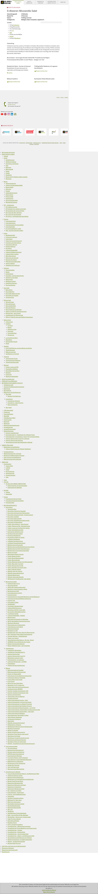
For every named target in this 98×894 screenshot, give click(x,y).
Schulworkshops (8, 492)
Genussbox (11, 836)
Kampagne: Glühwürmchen (15, 572)
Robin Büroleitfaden (13, 861)
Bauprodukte (9, 227)
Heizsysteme (9, 235)
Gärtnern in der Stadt (12, 318)
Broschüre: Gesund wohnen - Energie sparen (20, 555)
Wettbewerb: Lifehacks (14, 765)
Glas (7, 206)
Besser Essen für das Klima (15, 821)
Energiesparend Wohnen (15, 796)
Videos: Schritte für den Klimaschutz (16, 351)
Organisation (7, 504)
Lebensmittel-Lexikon (12, 294)
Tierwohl (6, 397)
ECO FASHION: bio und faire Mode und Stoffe (19, 388)
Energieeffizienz (8, 454)
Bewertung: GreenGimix (14, 827)
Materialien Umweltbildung (11, 487)
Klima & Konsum (10, 344)
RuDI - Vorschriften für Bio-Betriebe (18, 855)
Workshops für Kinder (14, 776)
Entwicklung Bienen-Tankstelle (16, 718)
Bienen (10, 367)
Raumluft (6, 462)
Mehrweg (8, 207)
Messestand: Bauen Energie (15, 594)
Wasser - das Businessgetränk (16, 881)
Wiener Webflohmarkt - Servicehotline (19, 686)
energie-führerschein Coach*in (16, 696)
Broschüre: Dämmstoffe (15, 559)
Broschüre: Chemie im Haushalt (17, 551)
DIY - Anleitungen (9, 245)
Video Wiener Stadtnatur (15, 757)
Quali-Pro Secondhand (14, 859)
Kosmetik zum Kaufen (12, 335)
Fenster (8, 231)
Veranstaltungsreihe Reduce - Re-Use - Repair (21, 680)
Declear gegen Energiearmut (16, 792)
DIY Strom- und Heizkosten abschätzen (17, 256)
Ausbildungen (10, 688)
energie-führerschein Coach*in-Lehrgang (17, 479)
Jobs (64, 183)
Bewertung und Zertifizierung (12, 432)
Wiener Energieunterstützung (16, 684)
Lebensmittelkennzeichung (13, 292)
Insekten (8, 364)
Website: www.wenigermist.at (16, 763)
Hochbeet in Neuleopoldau (15, 646)
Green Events (7, 460)
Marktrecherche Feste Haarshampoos (19, 589)
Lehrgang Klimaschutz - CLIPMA (17, 702)
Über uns (63, 2)
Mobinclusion (11, 657)
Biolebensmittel (10, 275)
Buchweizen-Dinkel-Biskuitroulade (44, 119)
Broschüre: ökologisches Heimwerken (19, 553)
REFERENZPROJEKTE (10, 545)
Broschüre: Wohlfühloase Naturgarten (18, 560)
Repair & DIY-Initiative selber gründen (16, 217)
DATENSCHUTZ (37, 183)
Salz (10, 32)
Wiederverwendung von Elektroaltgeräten (20, 880)
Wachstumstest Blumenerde (16, 809)
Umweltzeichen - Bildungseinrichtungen (19, 866)
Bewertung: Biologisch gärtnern (17, 825)
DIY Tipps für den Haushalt (13, 255)
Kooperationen (10, 512)
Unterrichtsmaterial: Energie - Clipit (18, 740)
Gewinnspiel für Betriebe (15, 528)
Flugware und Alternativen (13, 283)
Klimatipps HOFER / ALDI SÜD (16, 650)
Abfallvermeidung (11, 202)
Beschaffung (7, 431)
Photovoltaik (9, 237)
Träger (7, 510)
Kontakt (36, 184)
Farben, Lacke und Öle (12, 407)
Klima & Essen (10, 342)
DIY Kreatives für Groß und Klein (15, 251)
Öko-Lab (10, 849)
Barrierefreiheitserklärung (50, 183)
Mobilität (6, 456)
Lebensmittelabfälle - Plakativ (16, 656)
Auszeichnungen (10, 515)
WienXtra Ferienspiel (14, 769)
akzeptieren (49, 888)
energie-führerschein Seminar (14, 480)
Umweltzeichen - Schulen (15, 870)
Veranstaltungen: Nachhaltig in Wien (18, 755)
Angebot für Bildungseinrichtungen (14, 427)
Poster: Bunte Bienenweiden (16, 598)
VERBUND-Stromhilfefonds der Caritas (19, 682)
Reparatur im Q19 (13, 671)
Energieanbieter (10, 267)
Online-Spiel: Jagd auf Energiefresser (18, 727)
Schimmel (9, 415)
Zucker (11, 36)
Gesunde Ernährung (11, 285)
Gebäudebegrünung (11, 233)
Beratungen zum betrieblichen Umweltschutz (21, 819)
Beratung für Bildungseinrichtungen (14, 496)
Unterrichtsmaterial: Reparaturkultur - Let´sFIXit (21, 748)
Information (9, 547)
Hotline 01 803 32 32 (14, 624)
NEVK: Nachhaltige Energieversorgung (19, 661)
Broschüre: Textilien (13, 557)
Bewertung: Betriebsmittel (15, 823)
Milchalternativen (11, 296)
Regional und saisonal (12, 298)
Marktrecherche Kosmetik (15, 585)
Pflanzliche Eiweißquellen (13, 302)
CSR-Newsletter (8, 450)
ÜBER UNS (5, 502)
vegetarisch (40, 19)
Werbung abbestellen (12, 416)
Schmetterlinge (12, 373)
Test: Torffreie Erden (13, 807)
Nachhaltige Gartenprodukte (16, 844)
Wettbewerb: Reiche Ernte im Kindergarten (20, 767)
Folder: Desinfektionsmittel (15, 570)
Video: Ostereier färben (14, 609)
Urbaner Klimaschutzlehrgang (16, 705)
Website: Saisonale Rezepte (16, 617)
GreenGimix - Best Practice (15, 443)
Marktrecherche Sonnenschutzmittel (18, 591)
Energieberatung (10, 263)
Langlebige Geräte (13, 654)
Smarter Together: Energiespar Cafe (18, 731)
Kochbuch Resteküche (14, 576)
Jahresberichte (10, 513)
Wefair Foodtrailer (13, 770)
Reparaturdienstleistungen (11, 465)
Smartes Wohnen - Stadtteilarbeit (17, 676)
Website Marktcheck (14, 615)
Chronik (6, 522)
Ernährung (7, 452)
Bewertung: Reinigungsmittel (16, 829)
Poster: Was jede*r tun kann (15, 604)
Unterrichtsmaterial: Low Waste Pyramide (20, 744)
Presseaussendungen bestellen (15, 541)
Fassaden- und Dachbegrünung (15, 316)
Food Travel (11, 721)
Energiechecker (12, 635)
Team (5, 520)
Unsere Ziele (9, 506)
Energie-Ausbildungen (12, 473)
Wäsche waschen (11, 392)
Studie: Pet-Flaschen (13, 805)
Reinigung (7, 463)
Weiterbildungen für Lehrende (12, 494)
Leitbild (8, 508)
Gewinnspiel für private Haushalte (17, 526)
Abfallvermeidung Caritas (15, 816)
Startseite (22, 183)
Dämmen (8, 229)
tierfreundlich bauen (11, 382)
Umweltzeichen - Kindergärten (16, 872)
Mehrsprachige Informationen (12, 499)
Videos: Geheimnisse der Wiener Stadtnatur (18, 489)
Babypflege (9, 330)
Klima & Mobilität (11, 346)
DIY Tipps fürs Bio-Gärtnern (14, 253)
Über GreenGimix (13, 445)
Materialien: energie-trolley (15, 698)
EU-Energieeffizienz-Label (13, 269)
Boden (7, 312)
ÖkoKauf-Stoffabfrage (14, 436)
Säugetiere (9, 380)
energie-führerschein (14, 694)
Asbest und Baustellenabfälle (14, 225)
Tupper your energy (13, 678)
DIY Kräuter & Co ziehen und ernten (16, 249)
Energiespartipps (11, 261)
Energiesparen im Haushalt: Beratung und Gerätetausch (24, 637)
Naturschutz (7, 360)
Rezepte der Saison (14, 7)
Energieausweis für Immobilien (15, 265)
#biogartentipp (10, 310)
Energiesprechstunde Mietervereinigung (19, 639)
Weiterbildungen (8, 471)
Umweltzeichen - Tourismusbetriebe (18, 874)
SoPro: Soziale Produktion (15, 865)
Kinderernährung (10, 287)
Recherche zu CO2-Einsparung (16, 803)
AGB (61, 183)
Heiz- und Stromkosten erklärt (14, 271)
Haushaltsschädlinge (12, 409)
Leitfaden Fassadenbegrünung (16, 583)
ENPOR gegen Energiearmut (16, 794)
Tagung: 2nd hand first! (14, 735)
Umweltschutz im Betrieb (13, 812)
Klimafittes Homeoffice (12, 411)
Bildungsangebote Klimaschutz (17, 712)
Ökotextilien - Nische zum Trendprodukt (19, 857)
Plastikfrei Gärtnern (11, 323)
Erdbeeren (16, 25)
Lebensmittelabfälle (11, 290)
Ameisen (10, 366)
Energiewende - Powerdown (16, 833)
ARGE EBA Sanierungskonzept (16, 627)
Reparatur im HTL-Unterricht (16, 725)
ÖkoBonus (11, 851)
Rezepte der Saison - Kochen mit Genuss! (19, 86)
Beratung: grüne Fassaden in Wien (17, 629)
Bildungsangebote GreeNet (15, 710)
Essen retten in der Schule (15, 720)
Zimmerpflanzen (10, 325)
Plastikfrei (9, 215)
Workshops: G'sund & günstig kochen (18, 778)
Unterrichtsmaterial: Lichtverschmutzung (19, 742)
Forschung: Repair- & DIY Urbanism (18, 798)
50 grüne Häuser (12, 788)
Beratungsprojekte (11, 622)
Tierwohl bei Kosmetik (12, 402)
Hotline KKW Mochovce (15, 648)
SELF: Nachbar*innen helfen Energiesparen (20, 674)
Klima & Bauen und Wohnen (14, 350)
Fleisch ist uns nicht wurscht (14, 281)
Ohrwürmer (11, 375)
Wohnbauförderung (11, 242)
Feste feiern (9, 279)
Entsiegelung (9, 314)
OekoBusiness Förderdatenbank (17, 853)
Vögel (7, 383)
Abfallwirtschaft (8, 425)
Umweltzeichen (8, 467)
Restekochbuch (12, 863)
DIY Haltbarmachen (11, 247)
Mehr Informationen (49, 892)
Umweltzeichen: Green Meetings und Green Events (22, 868)
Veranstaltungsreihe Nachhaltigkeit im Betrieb (19, 482)
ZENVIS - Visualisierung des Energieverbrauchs (21, 784)
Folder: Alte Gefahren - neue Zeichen (18, 564)
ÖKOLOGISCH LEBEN (8, 194)
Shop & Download (29, 2)
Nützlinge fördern (11, 321)
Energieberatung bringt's (15, 633)
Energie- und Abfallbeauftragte (17, 834)
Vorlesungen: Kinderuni (14, 759)
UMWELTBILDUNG (7, 485)
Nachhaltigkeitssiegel (14, 846)
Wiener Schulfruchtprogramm (16, 772)
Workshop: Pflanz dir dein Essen (17, 782)
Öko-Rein (8, 434)
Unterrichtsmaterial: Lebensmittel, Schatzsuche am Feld (24, 750)
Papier (7, 211)
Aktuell (6, 196)
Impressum (29, 183)
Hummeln (10, 371)
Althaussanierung (11, 223)
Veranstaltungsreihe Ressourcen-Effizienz (20, 878)
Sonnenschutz (10, 337)
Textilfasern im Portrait (12, 394)
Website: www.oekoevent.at (16, 613)
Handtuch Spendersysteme (15, 838)
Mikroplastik (9, 209)
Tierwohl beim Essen (12, 399)
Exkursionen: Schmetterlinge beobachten (19, 716)
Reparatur (9, 219)
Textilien (6, 386)
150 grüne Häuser (13, 625)
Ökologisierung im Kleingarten (16, 665)
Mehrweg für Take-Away (15, 840)
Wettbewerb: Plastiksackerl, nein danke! (19, 619)
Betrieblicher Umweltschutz (51, 2)
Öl (13, 30)
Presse (32, 184)
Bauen (5, 222)
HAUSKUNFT (11, 644)
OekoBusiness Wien (9, 458)
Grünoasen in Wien (13, 642)
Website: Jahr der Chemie (15, 611)
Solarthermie (9, 239)
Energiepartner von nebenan (16, 700)
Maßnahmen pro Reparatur (15, 801)
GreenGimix (9, 439)
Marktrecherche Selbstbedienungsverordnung (21, 587)
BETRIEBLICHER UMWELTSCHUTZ (12, 423)
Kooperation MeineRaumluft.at (16, 652)
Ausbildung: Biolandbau (14, 690)
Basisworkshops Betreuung (15, 817)
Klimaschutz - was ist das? (13, 353)
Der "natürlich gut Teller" (15, 831)
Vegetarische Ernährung (13, 305)
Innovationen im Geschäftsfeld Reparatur (19, 800)
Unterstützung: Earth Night (15, 667)
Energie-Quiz (11, 640)
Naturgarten (9, 319)
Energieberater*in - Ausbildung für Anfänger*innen (20, 475)
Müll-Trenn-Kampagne (14, 842)
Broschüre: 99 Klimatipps (15, 562)
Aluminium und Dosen (12, 204)
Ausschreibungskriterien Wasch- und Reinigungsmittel (23, 814)
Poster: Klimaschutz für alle (15, 606)
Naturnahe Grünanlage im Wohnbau (18, 659)
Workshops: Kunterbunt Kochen (17, 780)
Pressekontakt (10, 543)
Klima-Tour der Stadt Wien (15, 723)
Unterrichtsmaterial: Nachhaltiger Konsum (20, 746)
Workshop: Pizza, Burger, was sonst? (18, 774)
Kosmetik (6, 328)
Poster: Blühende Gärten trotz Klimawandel (20, 602)
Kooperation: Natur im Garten (16, 577)
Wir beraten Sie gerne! (8, 192)
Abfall (5, 198)
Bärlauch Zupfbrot (12, 119)
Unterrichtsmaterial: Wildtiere (16, 753)
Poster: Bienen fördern (14, 596)
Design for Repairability (14, 714)
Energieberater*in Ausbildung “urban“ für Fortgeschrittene (22, 477)
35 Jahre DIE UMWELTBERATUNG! (16, 524)
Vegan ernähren (10, 303)
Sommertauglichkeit (12, 240)
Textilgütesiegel (10, 390)
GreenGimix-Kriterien (14, 441)
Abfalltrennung (10, 200)
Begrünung (7, 429)
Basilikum (17, 38)
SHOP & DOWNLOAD (8, 419)
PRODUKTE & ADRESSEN (9, 421)
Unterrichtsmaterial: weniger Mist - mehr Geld (21, 752)
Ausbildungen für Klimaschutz (14, 355)
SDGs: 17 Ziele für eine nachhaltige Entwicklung (19, 357)
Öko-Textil (9, 447)
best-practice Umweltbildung (12, 497)
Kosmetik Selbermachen (13, 334)
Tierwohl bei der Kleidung (13, 400)
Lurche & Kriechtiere (12, 378)
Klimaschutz (7, 340)
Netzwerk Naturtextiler (14, 848)
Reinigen (8, 413)
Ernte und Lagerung (11, 277)
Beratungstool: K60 (13, 631)
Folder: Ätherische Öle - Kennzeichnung (19, 566)
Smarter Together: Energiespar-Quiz (18, 733)
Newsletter (9, 534)
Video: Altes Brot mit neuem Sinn (17, 608)
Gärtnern (6, 308)
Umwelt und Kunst (13, 738)
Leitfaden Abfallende (14, 579)
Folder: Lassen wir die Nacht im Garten (19, 568)
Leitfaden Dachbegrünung (15, 581)
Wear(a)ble (11, 761)
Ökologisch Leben (17, 2)
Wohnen (6, 405)
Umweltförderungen (10, 469)
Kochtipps (9, 288)
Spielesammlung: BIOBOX (15, 729)
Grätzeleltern (11, 704)
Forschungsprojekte (11, 786)
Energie (6, 259)
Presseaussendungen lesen (13, 539)
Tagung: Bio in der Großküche (16, 736)
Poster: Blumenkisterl (14, 600)
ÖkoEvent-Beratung (13, 663)
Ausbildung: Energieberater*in (16, 692)
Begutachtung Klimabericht (16, 790)
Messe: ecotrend (12, 592)
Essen (5, 273)
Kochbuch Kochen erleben (15, 574)
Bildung (8, 708)
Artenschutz (9, 362)
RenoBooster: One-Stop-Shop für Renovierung (21, 672)
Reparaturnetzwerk (13, 669)
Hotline (8, 532)
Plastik (8, 213)
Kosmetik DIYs (10, 332)
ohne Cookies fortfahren (49, 890)
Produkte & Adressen (40, 2)
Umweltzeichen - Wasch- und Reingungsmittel (21, 876)
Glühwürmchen (12, 369)
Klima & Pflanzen (10, 348)
